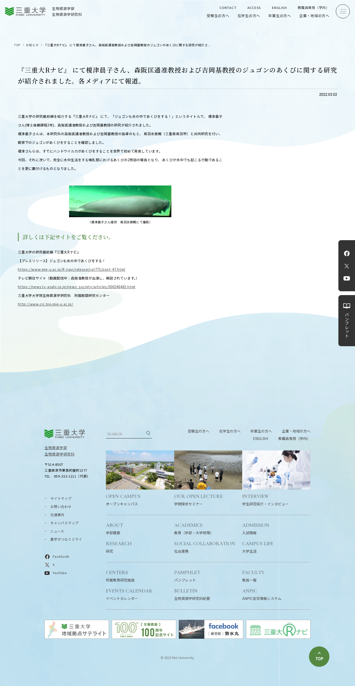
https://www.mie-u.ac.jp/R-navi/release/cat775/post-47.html (71, 269)
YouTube (346, 278)
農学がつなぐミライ (66, 539)
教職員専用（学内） (313, 7)
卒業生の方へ (279, 15)
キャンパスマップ (64, 522)
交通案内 (57, 514)
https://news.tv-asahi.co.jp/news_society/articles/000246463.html (76, 286)
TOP (17, 45)
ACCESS (254, 7)
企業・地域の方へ (314, 15)
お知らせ (32, 45)
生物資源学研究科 (60, 454)
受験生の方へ (218, 15)
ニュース (57, 531)
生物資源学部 (56, 447)
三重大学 (65, 433)
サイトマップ (61, 498)
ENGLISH (279, 7)
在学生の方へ (249, 15)
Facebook (347, 253)
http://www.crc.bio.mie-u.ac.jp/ (45, 304)
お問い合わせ (61, 506)
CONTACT (227, 7)
